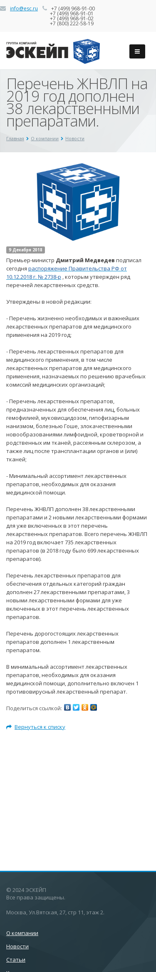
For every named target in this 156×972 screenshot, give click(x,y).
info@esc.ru (24, 8)
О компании (45, 138)
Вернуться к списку (35, 727)
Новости (74, 138)
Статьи (15, 959)
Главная (15, 138)
